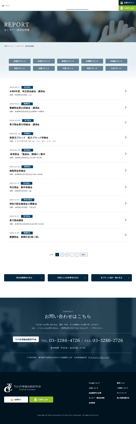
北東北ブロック (44, 61)
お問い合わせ (112, 5)
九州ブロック (116, 68)
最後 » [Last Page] (83, 255)
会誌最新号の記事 (73, 5)
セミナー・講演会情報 (89, 5)
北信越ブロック (116, 61)
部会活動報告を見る (24, 278)
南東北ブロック (68, 61)
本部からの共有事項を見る (68, 278)
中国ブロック (68, 68)
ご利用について (124, 388)
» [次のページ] (77, 255)
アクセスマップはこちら (99, 357)
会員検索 (102, 5)
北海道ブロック (19, 61)
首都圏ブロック (92, 61)
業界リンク (122, 383)
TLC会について (49, 5)
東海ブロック (19, 68)
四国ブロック (92, 68)
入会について (61, 5)
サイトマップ (123, 393)
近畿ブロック (43, 68)
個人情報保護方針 (125, 398)
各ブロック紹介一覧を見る (111, 278)
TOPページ (8, 46)
